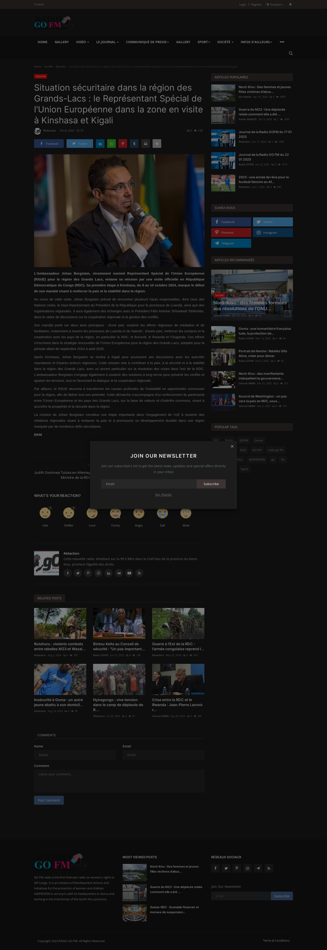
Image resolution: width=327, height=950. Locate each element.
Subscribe (211, 484)
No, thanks (163, 494)
